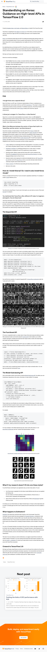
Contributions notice (28, 648)
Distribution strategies (11, 148)
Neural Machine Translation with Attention (15, 453)
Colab (7, 177)
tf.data (7, 144)
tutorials (4, 191)
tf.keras (21, 108)
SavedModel (14, 154)
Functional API (25, 336)
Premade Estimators (29, 516)
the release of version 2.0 (20, 31)
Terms (21, 648)
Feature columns (9, 163)
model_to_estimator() (11, 540)
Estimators (5, 514)
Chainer (4, 139)
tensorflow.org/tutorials (33, 279)
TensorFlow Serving (32, 154)
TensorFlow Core (11, 562)
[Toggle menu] (2, 1)
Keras (4, 38)
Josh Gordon (17, 28)
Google (12, 648)
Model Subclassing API (30, 375)
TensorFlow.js (19, 159)
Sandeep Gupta (10, 28)
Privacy (17, 648)
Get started (23, 637)
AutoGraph (36, 498)
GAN (15, 480)
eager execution (33, 132)
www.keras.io (29, 105)
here (11, 248)
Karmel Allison (25, 28)
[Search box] (38, 1)
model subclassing (24, 137)
